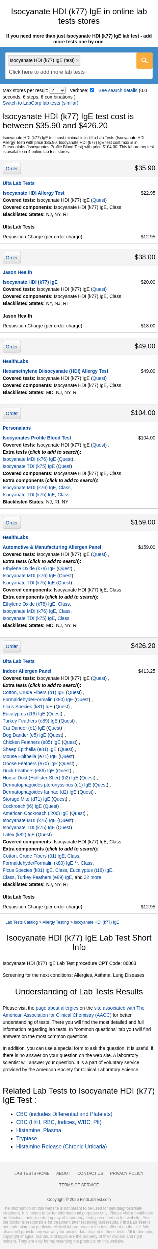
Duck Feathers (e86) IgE (28, 770)
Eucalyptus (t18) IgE (24, 713)
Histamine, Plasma (38, 1130)
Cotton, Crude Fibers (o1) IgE (34, 692)
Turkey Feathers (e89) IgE (30, 721)
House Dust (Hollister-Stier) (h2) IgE (40, 777)
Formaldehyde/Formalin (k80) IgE (38, 699)
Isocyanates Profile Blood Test (37, 437)
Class (65, 487)
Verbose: (79, 90)
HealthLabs (15, 361)
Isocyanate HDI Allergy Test (33, 193)
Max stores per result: (25, 90)
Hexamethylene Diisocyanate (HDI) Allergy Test (55, 371)
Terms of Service (79, 1185)
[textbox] (46, 72)
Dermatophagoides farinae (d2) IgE (40, 792)
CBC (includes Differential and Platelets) (64, 1114)
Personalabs (17, 428)
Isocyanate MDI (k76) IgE (29, 459)
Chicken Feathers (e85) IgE (31, 742)
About (63, 1173)
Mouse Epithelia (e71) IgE (30, 756)
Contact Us (90, 1173)
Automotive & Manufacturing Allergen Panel (52, 547)
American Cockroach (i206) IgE (36, 813)
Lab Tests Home (32, 1173)
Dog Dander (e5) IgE (24, 735)
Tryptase (26, 1138)
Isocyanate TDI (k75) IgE (29, 466)
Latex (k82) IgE (19, 834)
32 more (92, 877)
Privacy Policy (126, 1173)
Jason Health (17, 272)
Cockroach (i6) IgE (22, 806)
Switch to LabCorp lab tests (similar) (40, 103)
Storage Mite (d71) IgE (26, 799)
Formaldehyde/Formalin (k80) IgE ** (40, 863)
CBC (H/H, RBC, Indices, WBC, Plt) (58, 1122)
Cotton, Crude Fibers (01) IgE (34, 856)
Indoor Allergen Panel (27, 671)
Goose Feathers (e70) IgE (30, 763)
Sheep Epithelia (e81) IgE (30, 749)
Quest (99, 200)
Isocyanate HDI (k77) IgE (30, 282)
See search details (118, 90)
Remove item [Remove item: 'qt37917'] (77, 60)
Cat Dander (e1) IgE (24, 728)
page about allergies (57, 1008)
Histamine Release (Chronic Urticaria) (61, 1146)
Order (12, 168)
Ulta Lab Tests (19, 183)
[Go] (144, 60)
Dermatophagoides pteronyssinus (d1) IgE (47, 785)
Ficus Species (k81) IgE (28, 706)
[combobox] (79, 65)
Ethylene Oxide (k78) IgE (29, 568)
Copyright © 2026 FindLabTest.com (79, 1199)
